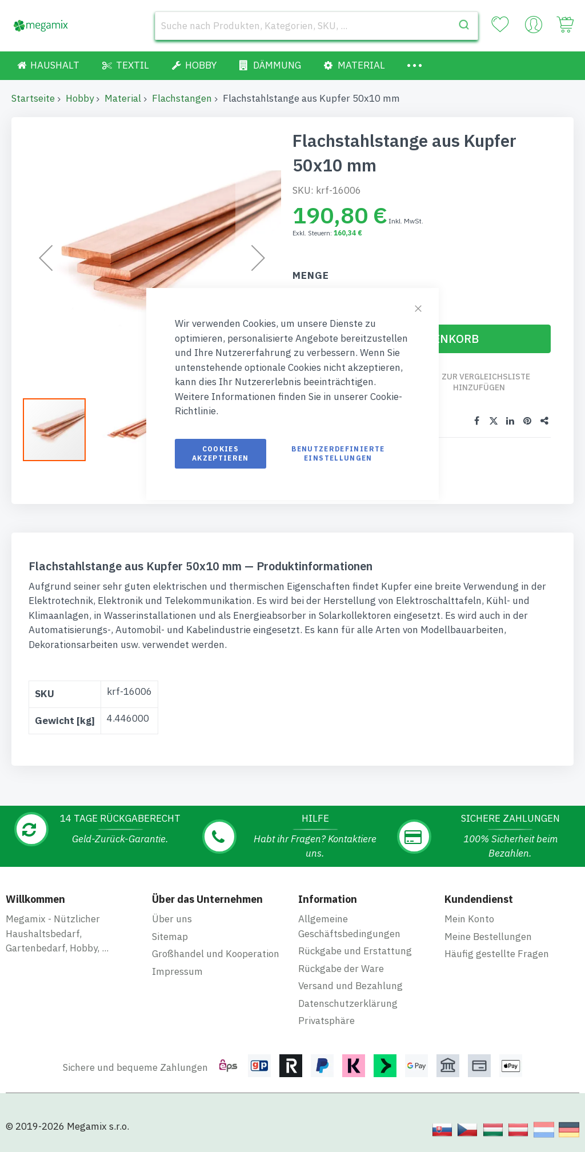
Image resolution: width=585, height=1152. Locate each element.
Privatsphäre (326, 1020)
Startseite (33, 98)
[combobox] (316, 25)
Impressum (177, 971)
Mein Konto (469, 919)
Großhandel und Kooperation (215, 953)
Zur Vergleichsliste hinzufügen (486, 382)
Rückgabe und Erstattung (355, 951)
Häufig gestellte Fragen (496, 953)
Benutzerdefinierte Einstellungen (337, 453)
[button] (134, 430)
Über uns (172, 919)
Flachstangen (182, 98)
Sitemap (170, 936)
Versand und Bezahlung (350, 985)
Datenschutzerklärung (348, 1003)
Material (123, 98)
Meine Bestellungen (488, 936)
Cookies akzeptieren (220, 453)
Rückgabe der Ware (341, 968)
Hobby (80, 98)
